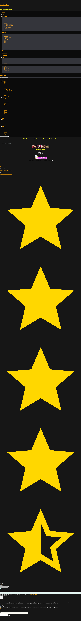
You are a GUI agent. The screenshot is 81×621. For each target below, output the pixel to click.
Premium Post (5, 132)
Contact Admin (6, 133)
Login (4, 127)
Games (3, 97)
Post (2, 80)
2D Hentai (5, 82)
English (5, 98)
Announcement (6, 84)
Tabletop (5, 113)
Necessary (2, 605)
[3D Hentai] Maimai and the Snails (6, 170)
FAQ (4, 121)
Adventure (5, 104)
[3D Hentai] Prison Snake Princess (6, 174)
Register (5, 128)
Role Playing (5, 110)
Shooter (5, 111)
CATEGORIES (4, 81)
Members (3, 126)
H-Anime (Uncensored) (8, 90)
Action (5, 103)
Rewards (5, 95)
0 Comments (8, 142)
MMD (4, 91)
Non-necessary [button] (2, 608)
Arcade (5, 105)
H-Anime (5, 88)
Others (4, 106)
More (2, 119)
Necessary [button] (1, 604)
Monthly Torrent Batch (7, 96)
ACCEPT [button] (36, 594)
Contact (5, 125)
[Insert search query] (4, 77)
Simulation (5, 112)
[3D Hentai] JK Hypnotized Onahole (6, 166)
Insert (10, 615)
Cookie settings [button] (32, 594)
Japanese (5, 99)
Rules (4, 120)
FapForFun (4, 5)
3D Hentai (5, 83)
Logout (5, 134)
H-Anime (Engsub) (7, 89)
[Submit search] (8, 136)
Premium (3, 118)
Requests (3, 117)
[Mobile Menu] (3, 75)
